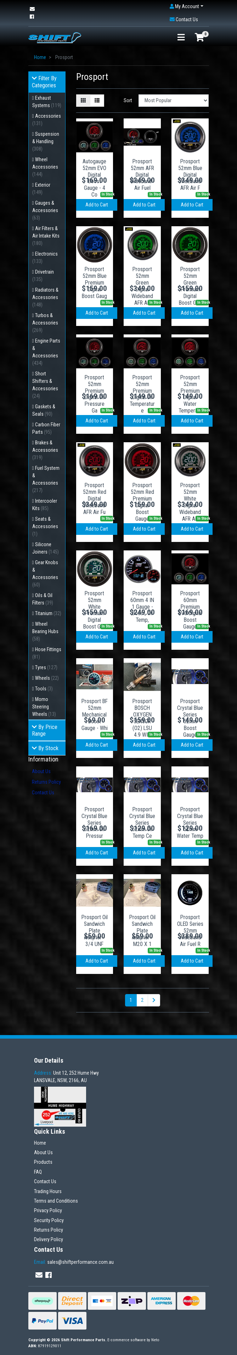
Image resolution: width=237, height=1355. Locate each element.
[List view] (97, 100)
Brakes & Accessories (45, 450)
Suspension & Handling (46, 141)
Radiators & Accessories (45, 297)
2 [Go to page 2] (142, 1000)
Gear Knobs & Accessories (45, 574)
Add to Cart (96, 205)
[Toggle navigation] (181, 38)
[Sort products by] (174, 100)
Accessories (46, 119)
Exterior (41, 188)
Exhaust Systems (46, 101)
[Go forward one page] (154, 1000)
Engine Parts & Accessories (46, 352)
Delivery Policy (48, 1239)
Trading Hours (48, 1191)
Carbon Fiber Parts (46, 428)
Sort (128, 100)
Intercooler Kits (44, 504)
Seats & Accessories (45, 526)
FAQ (38, 1172)
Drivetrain (43, 275)
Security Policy (49, 1220)
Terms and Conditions (56, 1201)
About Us (41, 771)
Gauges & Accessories (45, 210)
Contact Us (43, 792)
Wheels (47, 678)
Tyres (46, 667)
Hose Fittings (47, 653)
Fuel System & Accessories (46, 479)
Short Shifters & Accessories (45, 385)
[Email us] (32, 9)
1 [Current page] (131, 1000)
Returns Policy (46, 782)
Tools (44, 688)
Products (43, 1162)
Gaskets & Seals (44, 410)
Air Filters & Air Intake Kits (46, 236)
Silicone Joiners (45, 548)
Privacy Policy (48, 1210)
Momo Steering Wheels (44, 706)
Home (40, 1143)
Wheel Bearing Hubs (45, 631)
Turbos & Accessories (45, 323)
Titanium (48, 613)
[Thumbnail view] (83, 100)
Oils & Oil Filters (42, 599)
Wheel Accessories (45, 167)
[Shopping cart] (199, 38)
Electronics (45, 257)
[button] (186, 6)
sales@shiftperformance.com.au (74, 1262)
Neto (155, 1340)
